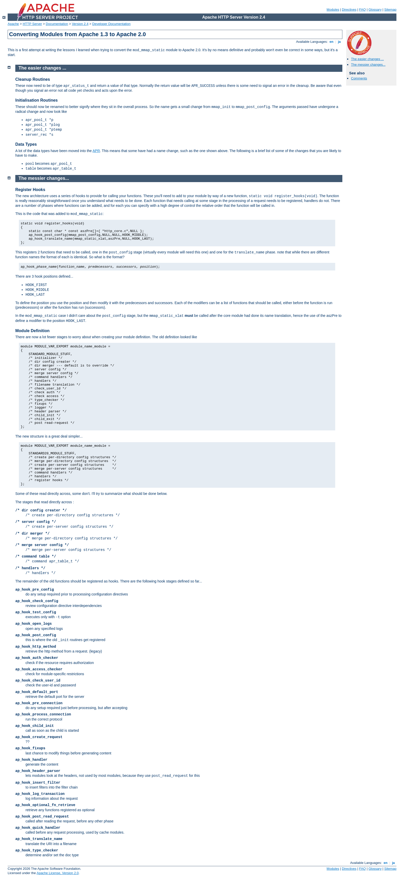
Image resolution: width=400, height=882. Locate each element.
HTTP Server (32, 24)
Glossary (374, 9)
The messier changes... (368, 64)
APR (96, 151)
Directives (349, 9)
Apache (13, 24)
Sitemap (390, 9)
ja (339, 42)
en (331, 42)
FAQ (362, 9)
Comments (359, 78)
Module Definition (32, 331)
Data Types (26, 144)
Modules (333, 9)
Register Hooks (30, 189)
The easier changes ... (367, 59)
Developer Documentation (111, 24)
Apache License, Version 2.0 (57, 873)
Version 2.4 (80, 24)
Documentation (57, 24)
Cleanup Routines (32, 79)
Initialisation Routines (36, 100)
